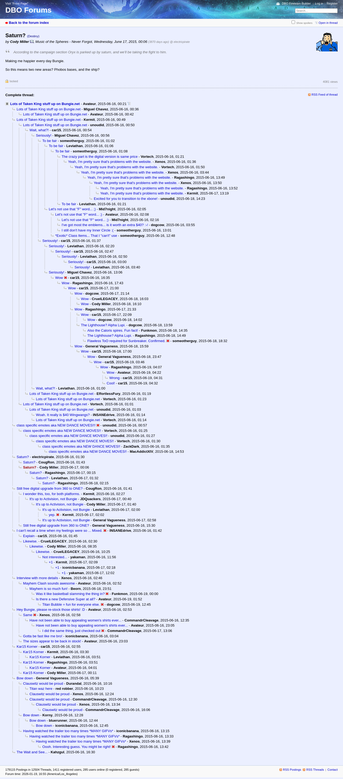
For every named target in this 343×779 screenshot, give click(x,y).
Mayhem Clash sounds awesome (49, 583)
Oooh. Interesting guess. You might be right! (76, 747)
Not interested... (54, 557)
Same (27, 615)
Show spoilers (304, 22)
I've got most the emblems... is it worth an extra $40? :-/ (105, 225)
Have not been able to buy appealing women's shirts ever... (75, 620)
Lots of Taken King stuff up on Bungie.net (45, 104)
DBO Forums (28, 10)
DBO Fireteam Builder (296, 3)
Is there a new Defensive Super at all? (65, 599)
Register (332, 3)
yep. (52, 515)
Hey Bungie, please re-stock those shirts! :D (51, 610)
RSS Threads (315, 769)
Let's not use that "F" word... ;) (72, 209)
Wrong (114, 378)
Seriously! (43, 135)
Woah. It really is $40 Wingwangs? (63, 415)
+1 (51, 562)
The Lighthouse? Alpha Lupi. (103, 325)
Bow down (25, 678)
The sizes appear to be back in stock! (52, 641)
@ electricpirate (180, 41)
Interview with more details (37, 578)
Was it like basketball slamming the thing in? (70, 594)
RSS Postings (292, 769)
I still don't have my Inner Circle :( (87, 230)
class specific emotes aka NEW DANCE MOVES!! (62, 431)
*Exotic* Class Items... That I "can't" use (86, 236)
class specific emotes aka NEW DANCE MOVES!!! (56, 425)
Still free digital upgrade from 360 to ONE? (50, 488)
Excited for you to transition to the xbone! (126, 199)
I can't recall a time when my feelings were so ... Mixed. (59, 531)
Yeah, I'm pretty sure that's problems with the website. (110, 162)
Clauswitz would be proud (43, 683)
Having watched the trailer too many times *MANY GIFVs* (68, 731)
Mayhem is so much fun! (48, 589)
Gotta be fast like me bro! (42, 636)
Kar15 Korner (27, 647)
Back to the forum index (29, 23)
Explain (29, 536)
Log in (319, 3)
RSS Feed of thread (325, 94)
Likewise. (30, 541)
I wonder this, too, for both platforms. (51, 494)
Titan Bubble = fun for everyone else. (71, 604)
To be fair (49, 141)
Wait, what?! (39, 130)
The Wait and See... (32, 752)
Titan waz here (41, 689)
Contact (332, 769)
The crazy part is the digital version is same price (99, 157)
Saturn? (23, 457)
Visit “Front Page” (16, 3)
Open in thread (328, 22)
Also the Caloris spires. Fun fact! (112, 330)
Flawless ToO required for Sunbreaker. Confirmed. (126, 341)
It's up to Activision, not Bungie (53, 499)
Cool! (111, 383)
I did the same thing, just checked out (71, 631)
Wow (59, 278)
